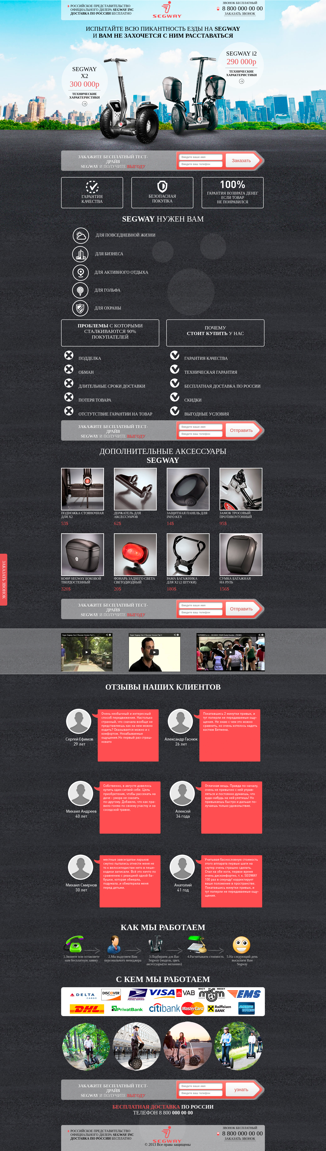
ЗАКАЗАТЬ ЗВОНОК (240, 13)
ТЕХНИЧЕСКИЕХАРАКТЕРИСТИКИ (84, 95)
